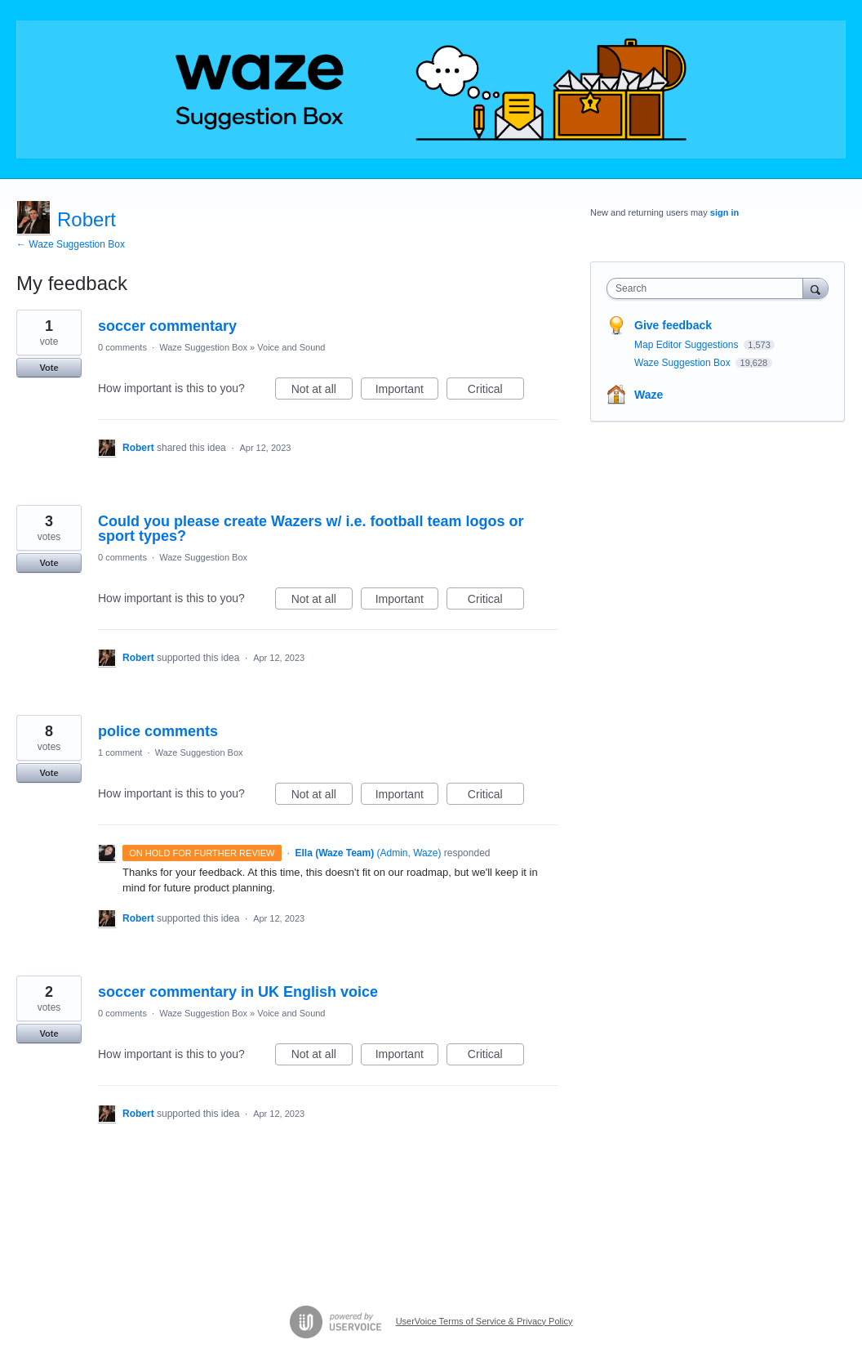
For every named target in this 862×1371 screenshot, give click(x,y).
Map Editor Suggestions (687, 345)
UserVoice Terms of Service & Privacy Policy (484, 1321)
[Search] (815, 288)
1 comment (120, 752)
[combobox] (708, 288)
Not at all (322, 391)
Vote (48, 368)
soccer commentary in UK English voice (238, 992)
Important (406, 391)
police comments (158, 731)
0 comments (122, 347)
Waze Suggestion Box (203, 347)
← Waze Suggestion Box (70, 244)
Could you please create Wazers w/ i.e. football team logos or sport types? (310, 528)
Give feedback (673, 325)
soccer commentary (167, 326)
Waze (648, 394)
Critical (496, 391)
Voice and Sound (291, 347)
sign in (724, 212)
